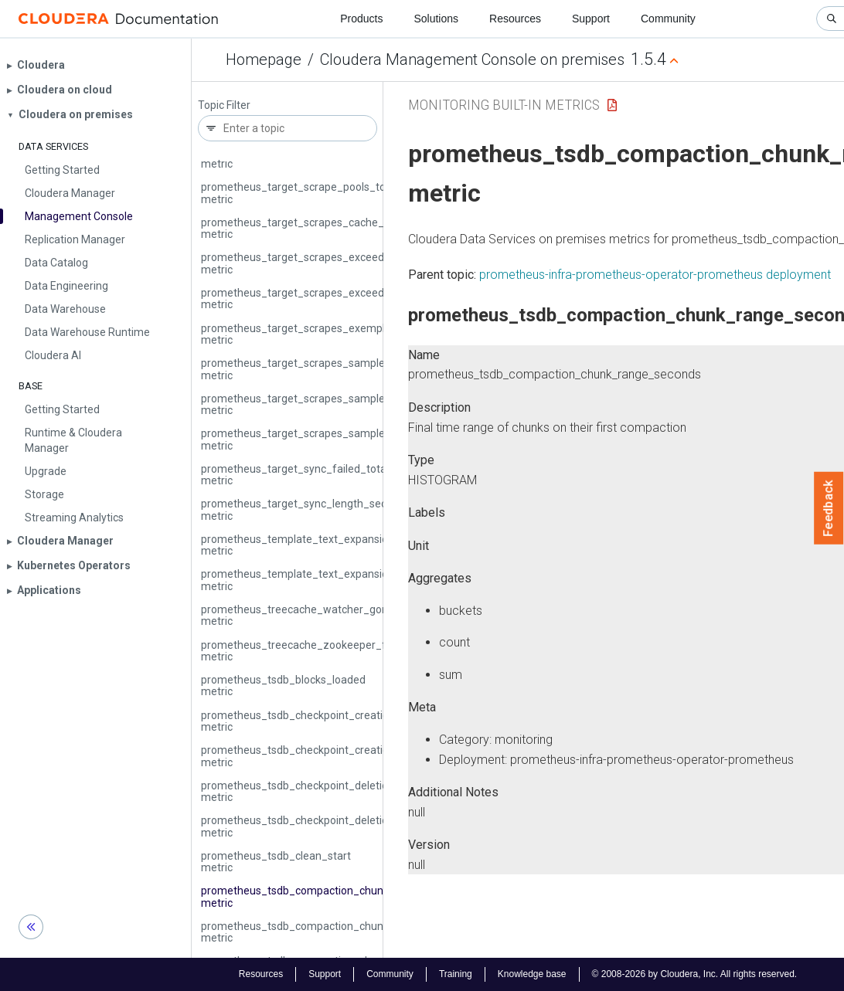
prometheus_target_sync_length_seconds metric (305, 509)
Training (455, 974)
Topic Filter (224, 105)
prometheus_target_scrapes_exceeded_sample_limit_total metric (348, 299)
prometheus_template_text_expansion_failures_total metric (333, 545)
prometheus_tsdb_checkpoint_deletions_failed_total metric (331, 791)
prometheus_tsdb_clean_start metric (276, 862)
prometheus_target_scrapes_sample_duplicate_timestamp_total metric (363, 369)
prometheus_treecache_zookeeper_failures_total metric (324, 651)
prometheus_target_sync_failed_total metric (295, 475)
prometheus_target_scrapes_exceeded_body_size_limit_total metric (355, 263)
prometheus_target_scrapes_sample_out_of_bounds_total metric (348, 404)
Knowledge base (532, 974)
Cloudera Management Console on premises (472, 59)
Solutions (435, 18)
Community (668, 18)
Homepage (263, 59)
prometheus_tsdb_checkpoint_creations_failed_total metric (332, 721)
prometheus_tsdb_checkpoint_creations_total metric (315, 756)
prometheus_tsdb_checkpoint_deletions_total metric (314, 826)
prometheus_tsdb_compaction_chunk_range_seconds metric (336, 896)
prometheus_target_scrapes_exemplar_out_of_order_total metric (348, 334)
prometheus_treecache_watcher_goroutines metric (311, 615)
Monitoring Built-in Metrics (504, 105)
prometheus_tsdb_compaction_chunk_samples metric (319, 932)
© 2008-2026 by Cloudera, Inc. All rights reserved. (695, 974)
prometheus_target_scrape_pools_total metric (299, 193)
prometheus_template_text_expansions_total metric (314, 580)
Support (591, 18)
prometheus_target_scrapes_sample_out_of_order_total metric (343, 439)
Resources (515, 18)
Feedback (829, 508)
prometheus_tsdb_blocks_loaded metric (283, 685)
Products (361, 18)
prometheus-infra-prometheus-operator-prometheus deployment (655, 274)
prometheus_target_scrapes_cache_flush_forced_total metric (338, 228)
